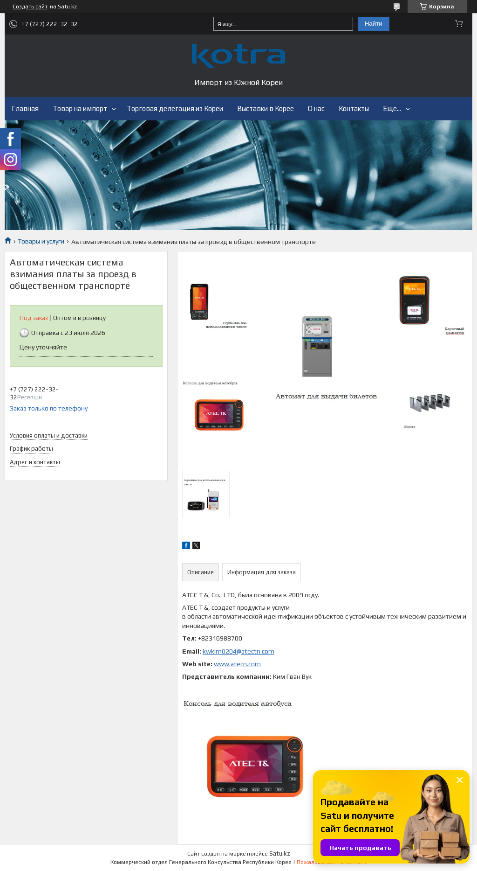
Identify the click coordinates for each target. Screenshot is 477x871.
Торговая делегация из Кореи (175, 108)
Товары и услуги (41, 241)
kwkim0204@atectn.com (238, 651)
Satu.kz (279, 853)
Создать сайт (30, 6)
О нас (316, 108)
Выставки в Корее (265, 108)
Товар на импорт (80, 108)
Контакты (354, 108)
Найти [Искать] (373, 23)
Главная (25, 108)
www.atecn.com (237, 664)
